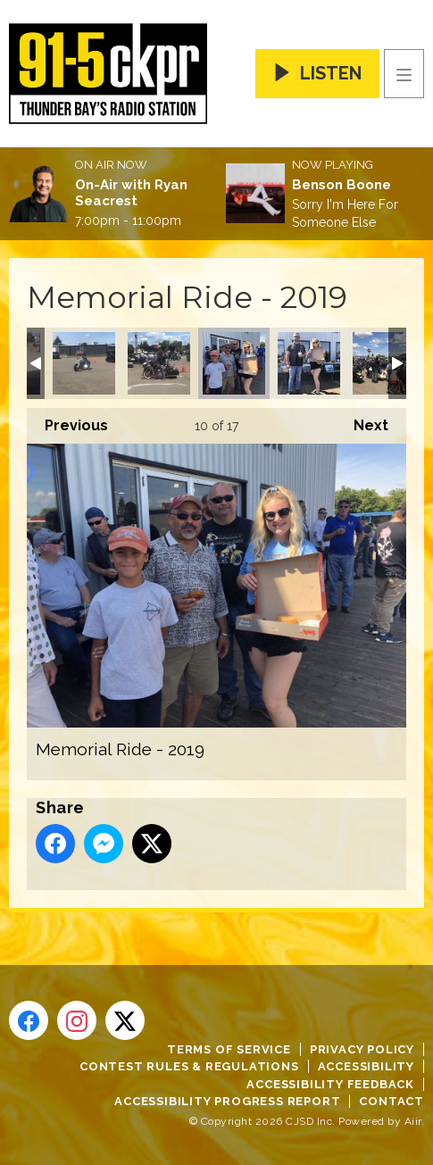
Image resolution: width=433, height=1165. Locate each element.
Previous (67, 421)
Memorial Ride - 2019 (84, 363)
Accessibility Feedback (330, 1084)
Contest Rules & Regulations (189, 1066)
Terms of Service (229, 1049)
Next (362, 421)
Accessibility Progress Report (227, 1101)
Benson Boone (341, 185)
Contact (391, 1101)
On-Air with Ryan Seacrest (131, 193)
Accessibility (366, 1066)
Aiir (412, 1121)
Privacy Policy (362, 1049)
